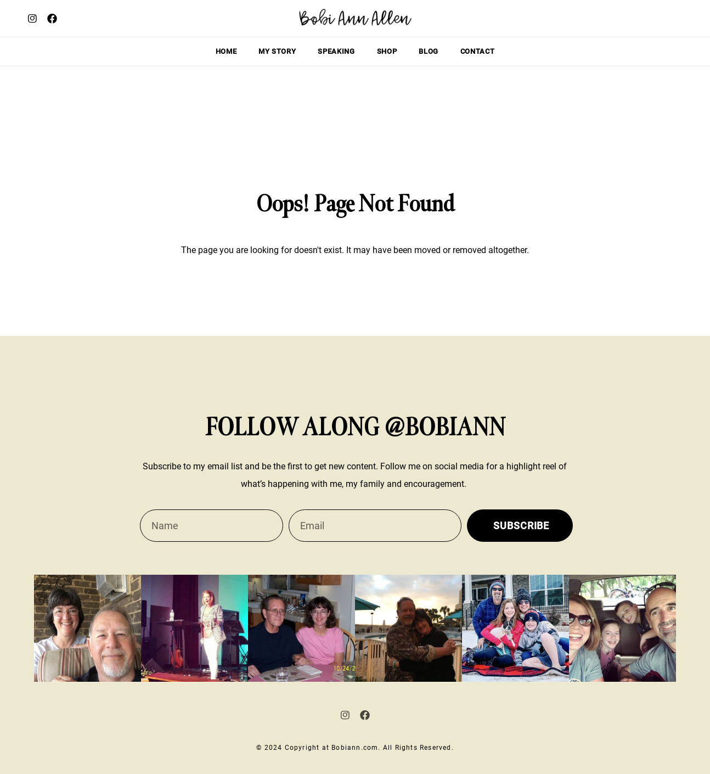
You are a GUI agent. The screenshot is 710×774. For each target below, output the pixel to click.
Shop (387, 51)
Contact (477, 51)
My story (277, 51)
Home (226, 51)
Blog (428, 51)
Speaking (336, 51)
